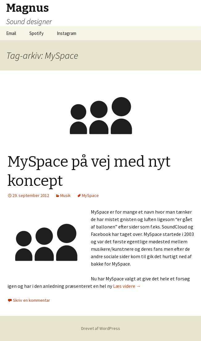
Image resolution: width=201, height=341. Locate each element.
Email (11, 33)
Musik (65, 195)
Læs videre (127, 286)
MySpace (90, 195)
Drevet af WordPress (100, 328)
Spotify (36, 33)
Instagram (66, 33)
